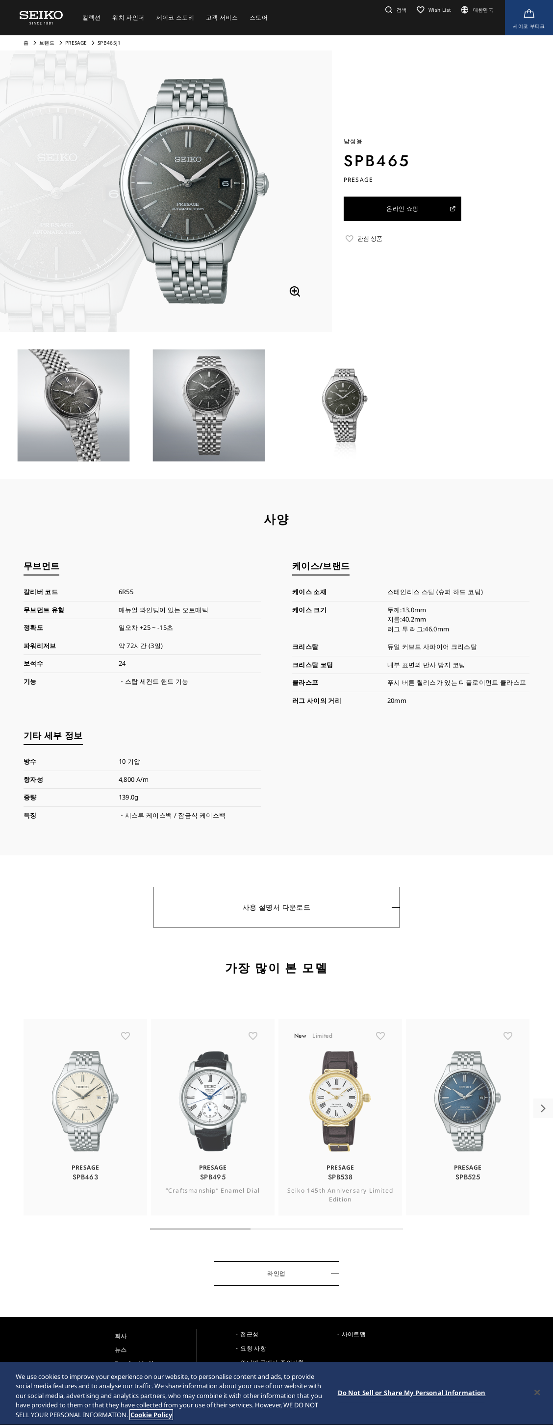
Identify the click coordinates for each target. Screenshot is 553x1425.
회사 (121, 1336)
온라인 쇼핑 (421, 208)
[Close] (537, 1395)
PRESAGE (76, 42)
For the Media (136, 1363)
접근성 (249, 1334)
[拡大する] (294, 291)
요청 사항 (253, 1348)
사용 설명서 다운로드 (276, 907)
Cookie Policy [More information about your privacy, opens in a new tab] (151, 1418)
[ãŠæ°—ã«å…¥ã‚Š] (125, 1056)
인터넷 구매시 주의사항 (272, 1362)
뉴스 (121, 1350)
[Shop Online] (529, 17)
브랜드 (46, 42)
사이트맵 (354, 1334)
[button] (395, 10)
